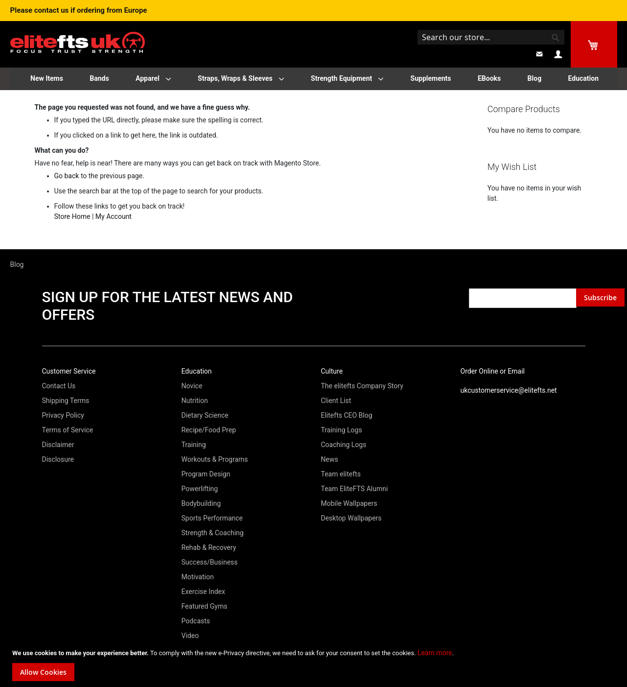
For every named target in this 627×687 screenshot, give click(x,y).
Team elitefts (341, 474)
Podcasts (196, 621)
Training (194, 445)
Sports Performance (212, 518)
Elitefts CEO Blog (346, 415)
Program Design (206, 474)
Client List (336, 400)
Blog (535, 78)
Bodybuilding (201, 503)
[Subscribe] (600, 297)
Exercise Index (203, 591)
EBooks (489, 78)
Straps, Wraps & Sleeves (235, 78)
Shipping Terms (66, 400)
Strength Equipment (341, 78)
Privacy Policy (63, 415)
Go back (66, 176)
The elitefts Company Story (362, 386)
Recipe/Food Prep (209, 430)
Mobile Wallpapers (349, 503)
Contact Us (59, 386)
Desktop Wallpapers (351, 518)
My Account (113, 216)
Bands (99, 78)
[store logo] (77, 35)
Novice (192, 386)
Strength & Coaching (213, 533)
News (329, 459)
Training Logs (341, 430)
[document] (314, 664)
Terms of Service (67, 430)
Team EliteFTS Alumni (354, 489)
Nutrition (195, 400)
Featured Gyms (205, 606)
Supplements (431, 78)
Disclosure (58, 459)
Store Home (72, 216)
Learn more (435, 653)
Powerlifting (200, 489)
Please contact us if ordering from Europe (78, 10)
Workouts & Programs (215, 459)
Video (190, 636)
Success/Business (210, 562)
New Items (46, 78)
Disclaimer (58, 445)
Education (583, 78)
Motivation (198, 577)
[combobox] (491, 37)
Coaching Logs (344, 445)
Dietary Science (205, 415)
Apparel (148, 78)
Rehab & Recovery (209, 547)
